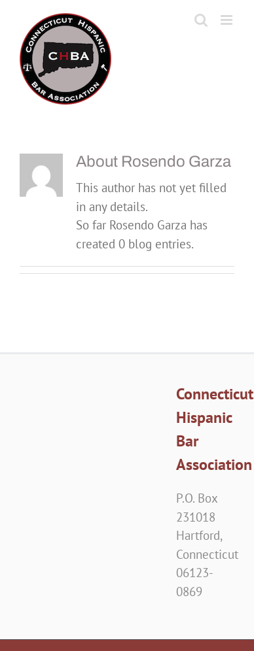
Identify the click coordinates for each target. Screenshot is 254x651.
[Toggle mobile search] (201, 20)
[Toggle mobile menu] (227, 20)
